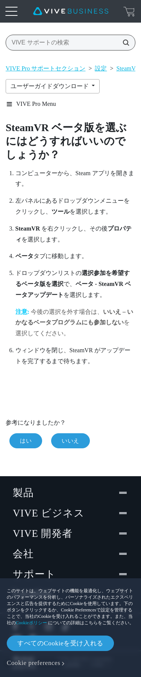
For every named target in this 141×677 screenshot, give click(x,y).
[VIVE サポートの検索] (123, 42)
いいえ (70, 441)
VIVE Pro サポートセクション (45, 68)
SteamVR (128, 68)
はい (26, 441)
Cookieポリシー (31, 622)
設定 (101, 68)
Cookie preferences (33, 662)
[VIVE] (70, 11)
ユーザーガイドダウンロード (50, 86)
